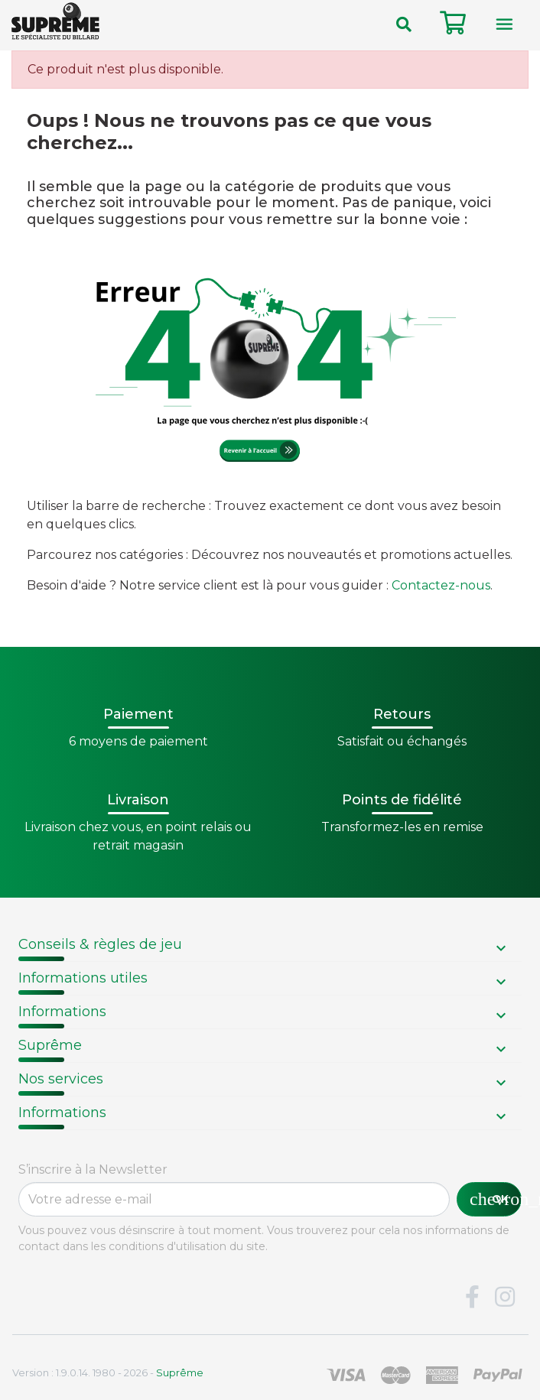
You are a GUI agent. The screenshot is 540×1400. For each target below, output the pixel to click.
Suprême (50, 1045)
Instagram (505, 1297)
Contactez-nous (441, 585)
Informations (62, 1011)
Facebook (472, 1297)
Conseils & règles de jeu (100, 944)
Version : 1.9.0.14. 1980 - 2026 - (107, 1372)
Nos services (60, 1078)
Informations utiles (83, 978)
